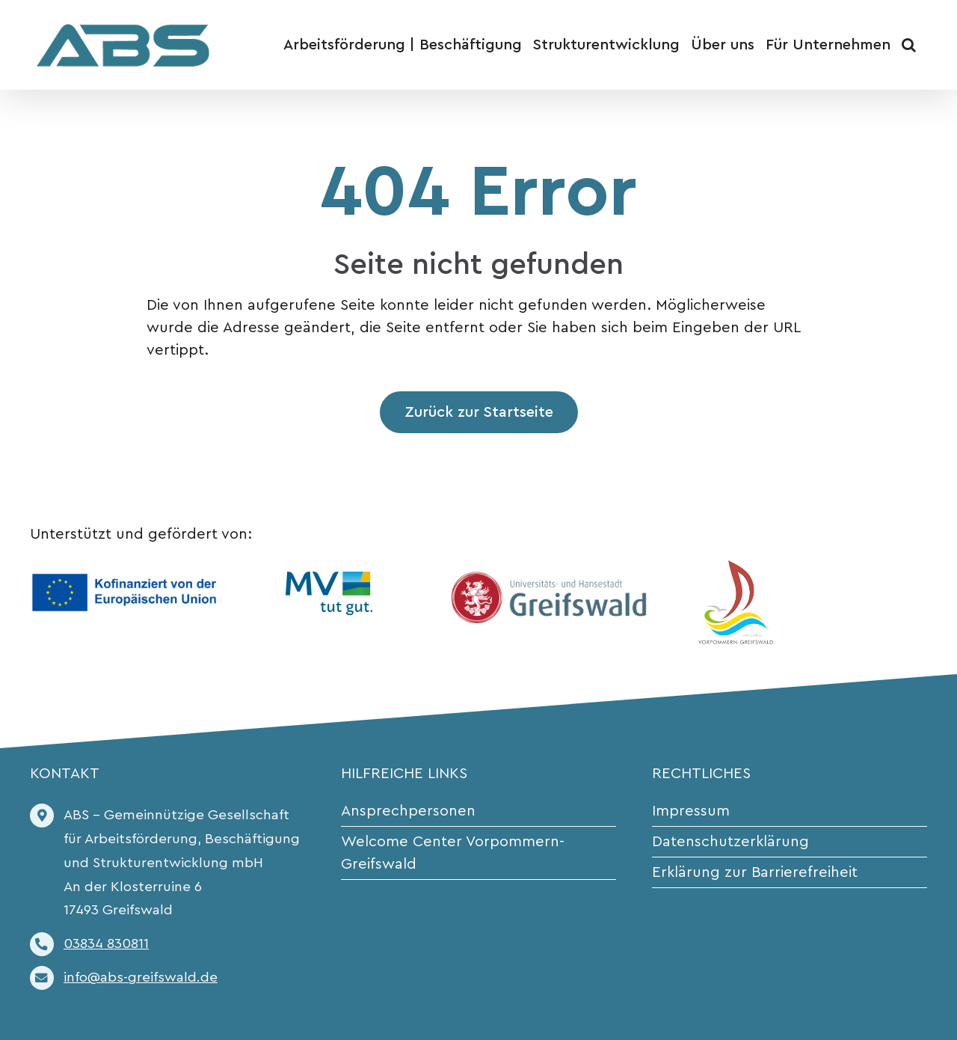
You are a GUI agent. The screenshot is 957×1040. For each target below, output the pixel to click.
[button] (909, 45)
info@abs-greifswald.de (141, 977)
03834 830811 (106, 944)
